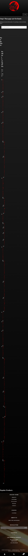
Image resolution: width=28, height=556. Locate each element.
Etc (4, 224)
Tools (4, 243)
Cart (22, 553)
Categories (14, 499)
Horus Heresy (4, 384)
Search (14, 554)
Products (14, 497)
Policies (14, 503)
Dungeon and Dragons (4, 271)
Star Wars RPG (4, 304)
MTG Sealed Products (4, 167)
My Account (14, 501)
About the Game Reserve (14, 520)
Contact (14, 505)
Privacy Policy (22, 549)
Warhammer (3, 351)
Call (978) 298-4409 (14, 542)
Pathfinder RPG (4, 289)
